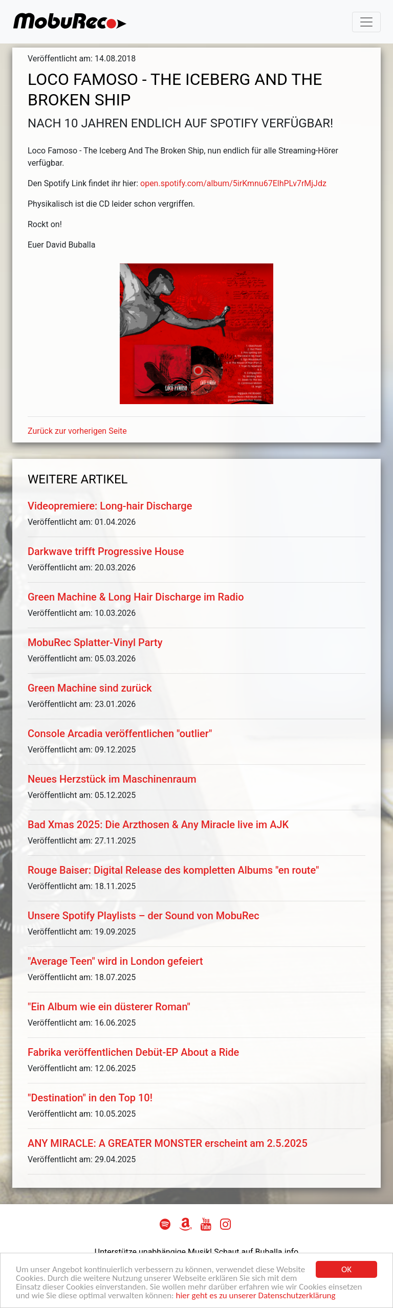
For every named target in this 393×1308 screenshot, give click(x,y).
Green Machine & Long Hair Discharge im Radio (136, 597)
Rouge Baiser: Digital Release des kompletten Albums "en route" (173, 870)
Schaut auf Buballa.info (256, 1252)
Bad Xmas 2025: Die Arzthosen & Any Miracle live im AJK (158, 824)
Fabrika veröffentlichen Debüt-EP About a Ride (133, 1052)
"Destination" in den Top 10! (90, 1098)
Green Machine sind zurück (90, 688)
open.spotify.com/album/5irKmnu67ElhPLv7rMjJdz (233, 183)
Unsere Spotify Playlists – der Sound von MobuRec (143, 916)
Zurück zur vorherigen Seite (77, 431)
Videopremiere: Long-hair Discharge (110, 506)
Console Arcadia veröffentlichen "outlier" (120, 733)
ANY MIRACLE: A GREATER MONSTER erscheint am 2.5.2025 (168, 1143)
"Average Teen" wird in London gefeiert (115, 961)
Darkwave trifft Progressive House (106, 551)
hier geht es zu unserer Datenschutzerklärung (256, 1296)
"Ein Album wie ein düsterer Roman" (109, 1007)
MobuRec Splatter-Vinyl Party (95, 642)
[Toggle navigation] (366, 22)
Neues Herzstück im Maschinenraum (112, 779)
